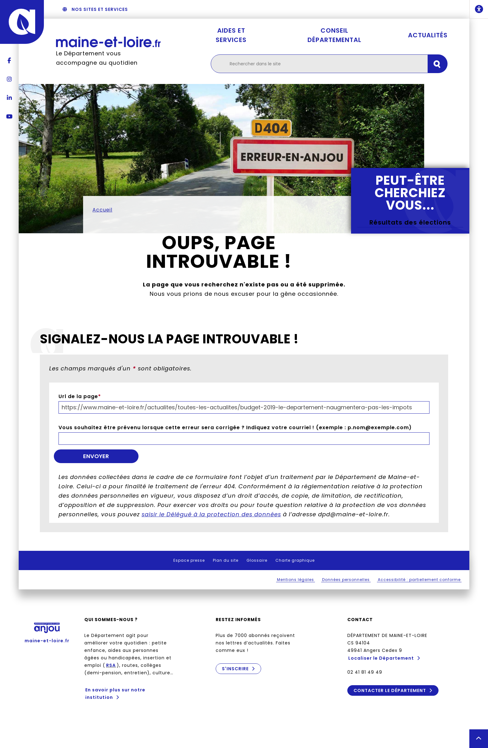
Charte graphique (295, 560)
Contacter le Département (389, 690)
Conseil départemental (334, 35)
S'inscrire (235, 669)
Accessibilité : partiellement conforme (419, 579)
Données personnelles (346, 579)
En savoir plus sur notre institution (115, 693)
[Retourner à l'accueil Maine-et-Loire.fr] (108, 42)
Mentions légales (295, 579)
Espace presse (189, 560)
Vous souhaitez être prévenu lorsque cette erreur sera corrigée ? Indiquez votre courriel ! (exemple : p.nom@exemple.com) (235, 427)
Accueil (102, 209)
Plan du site (225, 560)
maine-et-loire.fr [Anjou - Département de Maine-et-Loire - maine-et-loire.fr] (47, 630)
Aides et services (231, 35)
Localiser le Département (381, 658)
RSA (111, 665)
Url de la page (80, 396)
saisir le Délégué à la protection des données (211, 514)
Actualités (428, 35)
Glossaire (256, 560)
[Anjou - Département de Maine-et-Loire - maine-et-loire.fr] (22, 22)
